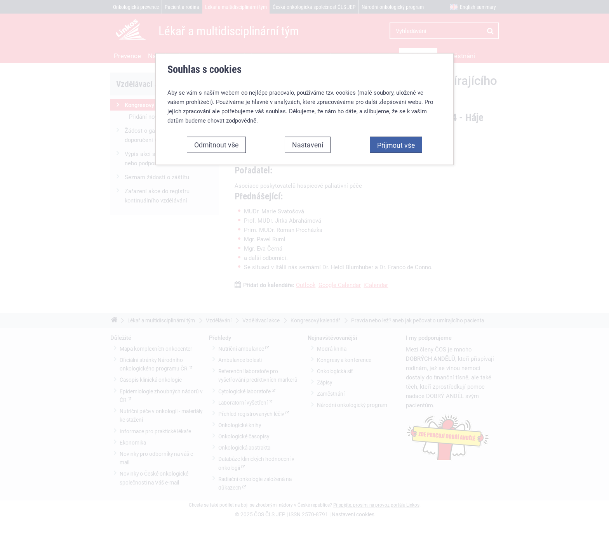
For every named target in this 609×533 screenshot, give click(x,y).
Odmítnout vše (216, 144)
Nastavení (307, 144)
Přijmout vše (396, 145)
